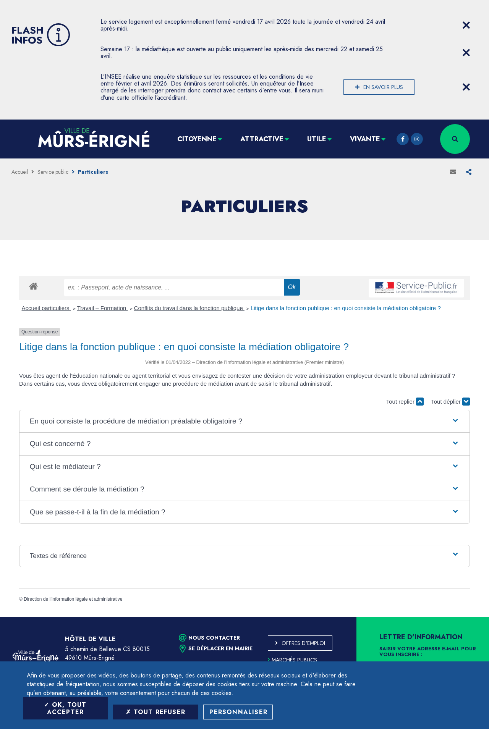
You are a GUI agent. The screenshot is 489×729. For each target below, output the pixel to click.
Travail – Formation (102, 308)
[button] (244, 421)
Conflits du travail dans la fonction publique (189, 308)
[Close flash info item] (466, 25)
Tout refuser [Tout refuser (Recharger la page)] (155, 712)
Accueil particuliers (46, 308)
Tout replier (405, 402)
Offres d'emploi (303, 643)
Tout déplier (450, 402)
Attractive (261, 139)
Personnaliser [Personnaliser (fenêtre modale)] (238, 712)
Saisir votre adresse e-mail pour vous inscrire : (427, 652)
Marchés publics (292, 660)
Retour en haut (466, 616)
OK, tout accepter (65, 708)
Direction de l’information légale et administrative (73, 599)
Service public (52, 172)
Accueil (19, 172)
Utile (316, 139)
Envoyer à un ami (453, 172)
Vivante (365, 139)
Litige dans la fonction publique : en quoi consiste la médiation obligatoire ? (346, 308)
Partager (468, 172)
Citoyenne (197, 139)
